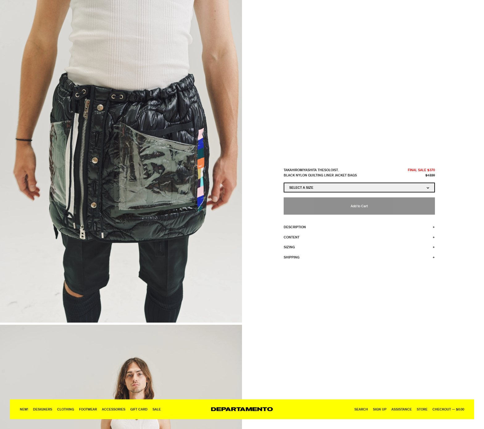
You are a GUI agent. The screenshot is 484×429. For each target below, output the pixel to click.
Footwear (88, 409)
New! (24, 409)
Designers (42, 409)
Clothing (65, 409)
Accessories (113, 409)
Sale (156, 409)
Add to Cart (359, 206)
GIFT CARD (139, 409)
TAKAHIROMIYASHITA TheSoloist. (311, 170)
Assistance (401, 409)
